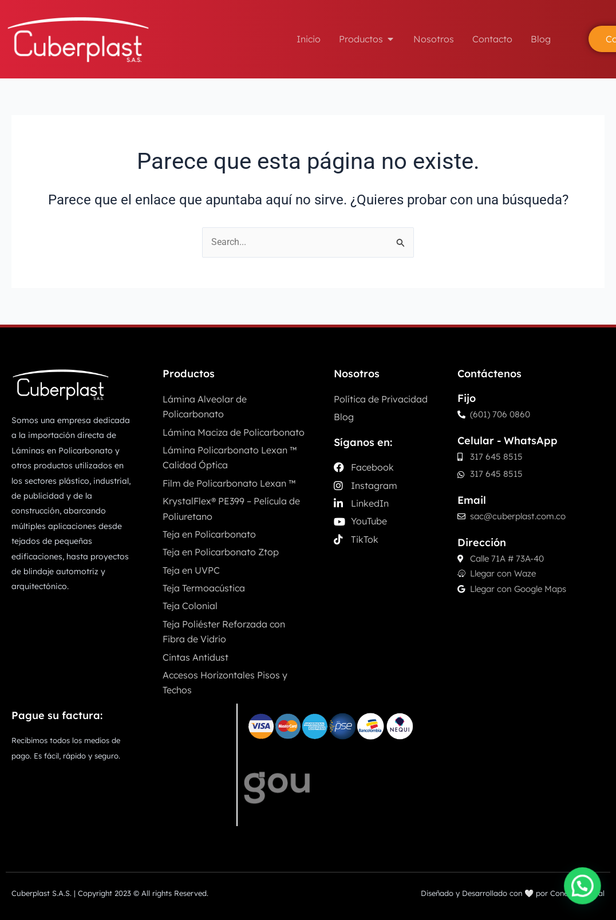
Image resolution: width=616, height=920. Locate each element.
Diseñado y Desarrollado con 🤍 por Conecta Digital (513, 893)
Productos (189, 373)
